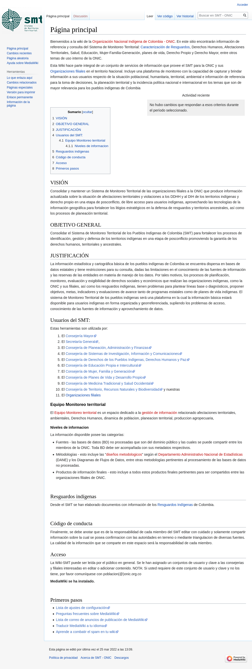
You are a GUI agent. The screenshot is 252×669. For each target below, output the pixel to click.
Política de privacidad (63, 657)
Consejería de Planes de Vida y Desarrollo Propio (104, 377)
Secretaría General (80, 342)
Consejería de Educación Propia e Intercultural (102, 365)
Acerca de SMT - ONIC (96, 657)
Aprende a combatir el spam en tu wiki (85, 632)
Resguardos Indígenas (175, 505)
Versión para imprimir (21, 92)
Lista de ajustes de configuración (81, 608)
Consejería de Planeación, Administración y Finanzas (107, 348)
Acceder (242, 5)
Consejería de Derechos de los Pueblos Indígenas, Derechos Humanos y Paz (126, 360)
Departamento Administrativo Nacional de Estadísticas (200, 454)
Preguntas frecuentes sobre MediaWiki (86, 614)
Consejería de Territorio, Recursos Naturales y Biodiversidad (112, 389)
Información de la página (18, 103)
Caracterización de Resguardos (165, 47)
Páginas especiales (20, 87)
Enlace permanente (20, 97)
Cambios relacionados (22, 82)
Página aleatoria (18, 58)
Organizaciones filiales (67, 71)
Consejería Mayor (79, 336)
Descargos (121, 657)
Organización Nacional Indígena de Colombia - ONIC (133, 42)
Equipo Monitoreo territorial (75, 413)
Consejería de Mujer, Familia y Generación (99, 371)
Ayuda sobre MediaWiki (22, 63)
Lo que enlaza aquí (19, 78)
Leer (150, 16)
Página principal (58, 16)
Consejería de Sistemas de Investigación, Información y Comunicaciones (122, 354)
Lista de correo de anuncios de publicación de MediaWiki (100, 620)
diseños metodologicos (124, 454)
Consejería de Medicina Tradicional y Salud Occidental (108, 383)
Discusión (81, 16)
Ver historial (185, 16)
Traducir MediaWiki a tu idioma (80, 626)
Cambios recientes (19, 53)
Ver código (164, 16)
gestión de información (159, 413)
